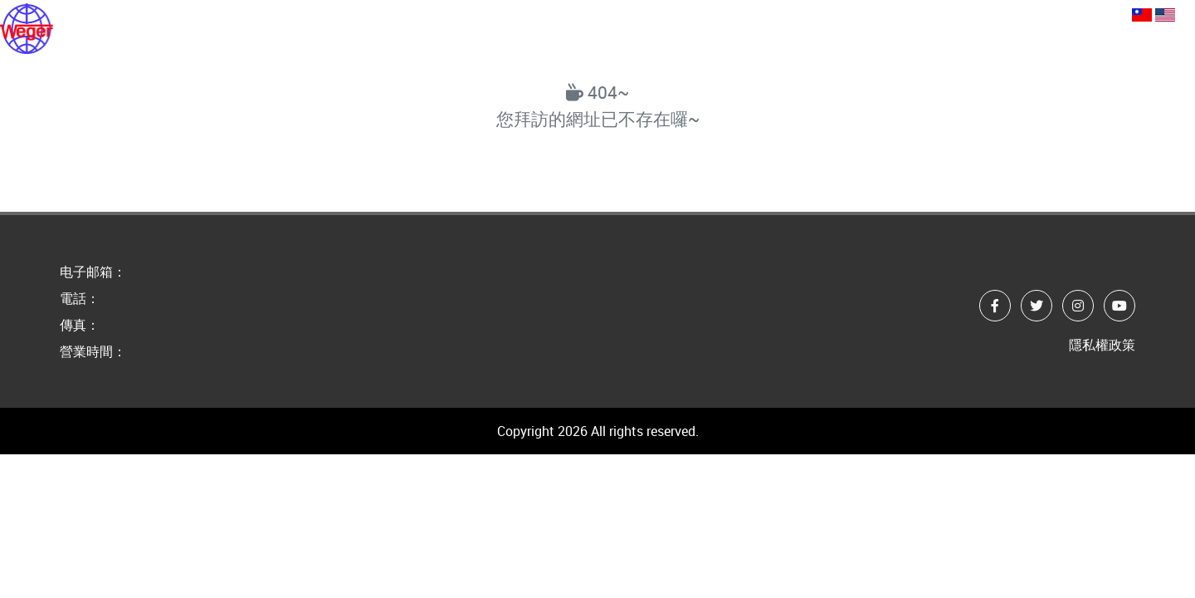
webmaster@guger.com (908, 13)
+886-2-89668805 (1063, 13)
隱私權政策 (1102, 345)
